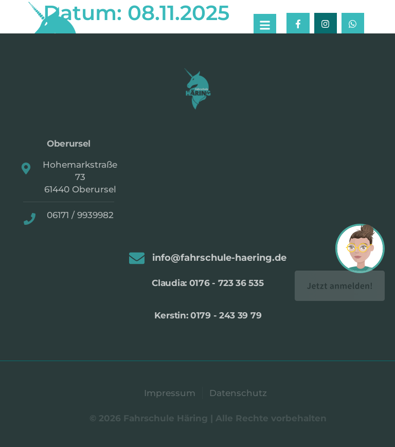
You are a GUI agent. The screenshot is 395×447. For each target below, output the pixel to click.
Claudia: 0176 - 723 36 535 (207, 283)
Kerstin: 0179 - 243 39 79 (208, 315)
